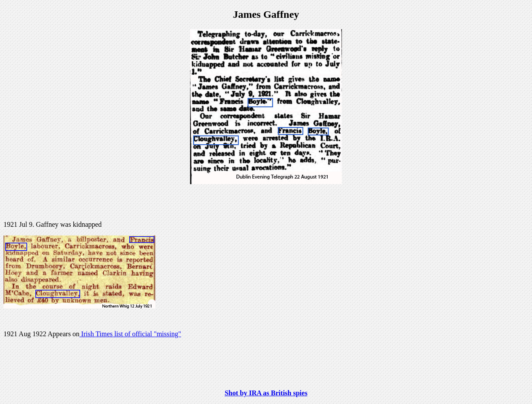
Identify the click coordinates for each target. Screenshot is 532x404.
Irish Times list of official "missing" (130, 334)
